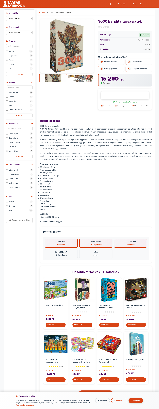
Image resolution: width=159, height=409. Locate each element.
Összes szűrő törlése (19, 221)
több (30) (19, 74)
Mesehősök (19, 124)
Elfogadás (135, 400)
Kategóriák (19, 14)
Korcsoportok (19, 165)
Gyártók (19, 41)
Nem (19, 197)
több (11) (19, 116)
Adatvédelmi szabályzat (25, 405)
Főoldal (121, 4)
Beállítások (118, 400)
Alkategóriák (19, 28)
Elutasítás (101, 400)
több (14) (19, 157)
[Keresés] (109, 3)
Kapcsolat (137, 4)
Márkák (19, 83)
